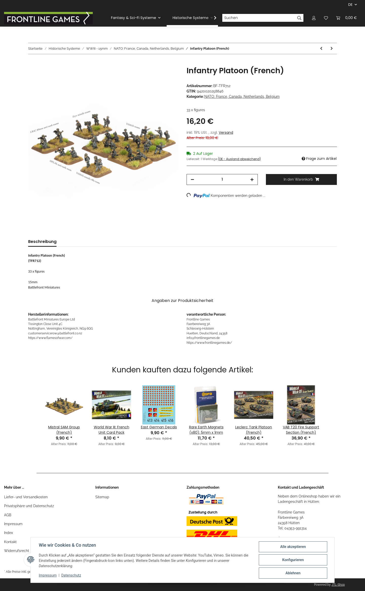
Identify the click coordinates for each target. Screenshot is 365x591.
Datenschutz (71, 575)
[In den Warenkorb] (32, 63)
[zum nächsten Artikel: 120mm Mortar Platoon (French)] (331, 48)
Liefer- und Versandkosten (26, 497)
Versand (226, 132)
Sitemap (102, 497)
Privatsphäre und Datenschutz (29, 506)
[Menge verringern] (192, 179)
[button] (314, 18)
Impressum (13, 524)
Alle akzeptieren (293, 547)
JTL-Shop (338, 584)
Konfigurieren (293, 560)
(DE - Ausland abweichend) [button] (239, 159)
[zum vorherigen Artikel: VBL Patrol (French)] (321, 48)
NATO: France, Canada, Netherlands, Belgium (242, 96)
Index (8, 533)
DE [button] (350, 4)
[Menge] (222, 179)
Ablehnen (292, 573)
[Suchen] (259, 18)
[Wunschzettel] (326, 18)
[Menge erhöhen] (252, 179)
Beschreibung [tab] (42, 241)
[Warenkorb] (346, 18)
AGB (7, 515)
